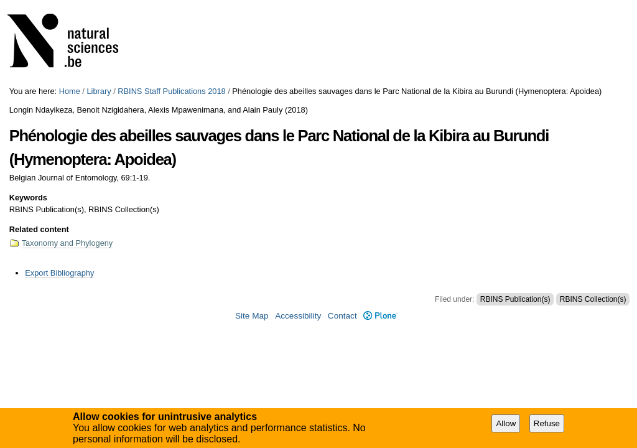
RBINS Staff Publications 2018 (171, 91)
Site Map (252, 315)
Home (69, 91)
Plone (380, 315)
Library (98, 91)
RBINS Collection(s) (593, 299)
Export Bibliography (59, 273)
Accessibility (298, 315)
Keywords (28, 197)
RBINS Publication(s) (515, 299)
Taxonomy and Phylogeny (67, 243)
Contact (342, 315)
